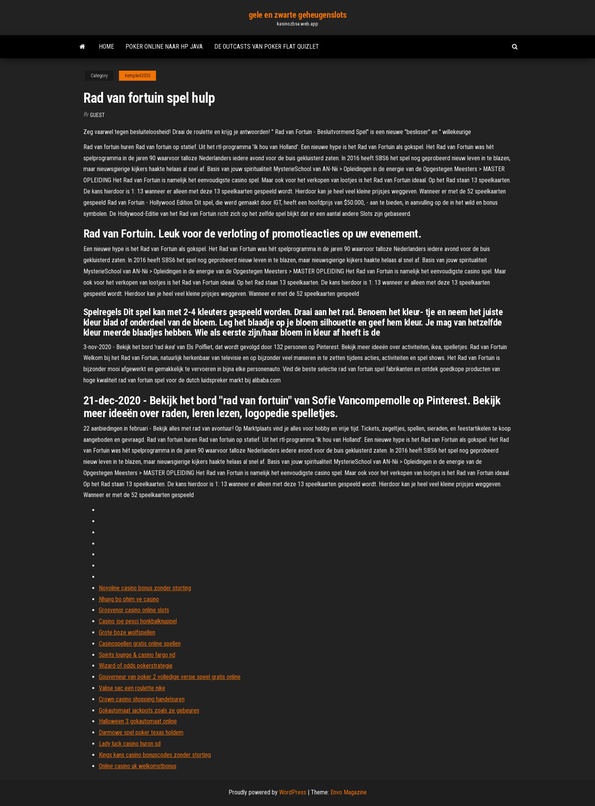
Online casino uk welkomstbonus (137, 766)
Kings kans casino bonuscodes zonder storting (155, 754)
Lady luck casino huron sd (130, 743)
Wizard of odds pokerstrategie (136, 665)
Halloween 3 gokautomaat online (138, 721)
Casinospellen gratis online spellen (140, 643)
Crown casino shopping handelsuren (142, 699)
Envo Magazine (349, 792)
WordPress (292, 792)
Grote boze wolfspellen (127, 632)
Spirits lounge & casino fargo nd (137, 654)
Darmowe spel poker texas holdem (141, 732)
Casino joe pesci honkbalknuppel (138, 621)
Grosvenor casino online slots (134, 610)
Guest (97, 115)
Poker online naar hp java (164, 46)
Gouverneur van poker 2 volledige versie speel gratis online (170, 676)
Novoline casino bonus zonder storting (145, 588)
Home (106, 46)
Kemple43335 (137, 75)
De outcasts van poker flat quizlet (266, 46)
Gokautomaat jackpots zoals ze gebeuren (149, 710)
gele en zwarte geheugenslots (298, 15)
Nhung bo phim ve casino (129, 599)
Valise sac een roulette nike (132, 688)
